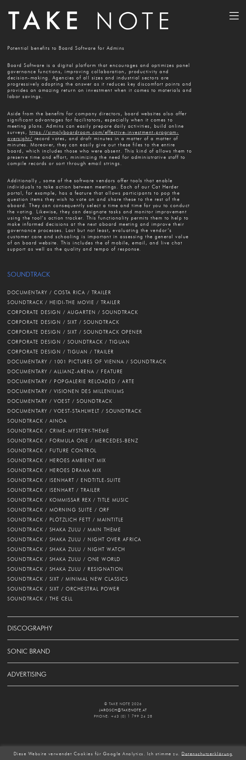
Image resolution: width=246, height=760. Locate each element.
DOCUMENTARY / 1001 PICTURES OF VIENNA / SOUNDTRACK (86, 361)
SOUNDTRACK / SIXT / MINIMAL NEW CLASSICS (67, 579)
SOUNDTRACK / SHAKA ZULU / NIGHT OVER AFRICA (74, 539)
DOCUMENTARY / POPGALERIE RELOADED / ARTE (71, 381)
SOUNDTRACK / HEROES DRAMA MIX (54, 470)
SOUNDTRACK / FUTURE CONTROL (52, 450)
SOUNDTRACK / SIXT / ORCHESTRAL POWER (63, 589)
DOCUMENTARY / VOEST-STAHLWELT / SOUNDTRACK (74, 411)
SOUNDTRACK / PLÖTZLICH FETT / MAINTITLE (65, 520)
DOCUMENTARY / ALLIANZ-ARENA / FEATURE (65, 371)
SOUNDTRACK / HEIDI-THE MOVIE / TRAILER (63, 302)
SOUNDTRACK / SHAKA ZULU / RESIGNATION (65, 569)
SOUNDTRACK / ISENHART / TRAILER (53, 490)
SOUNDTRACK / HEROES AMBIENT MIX (56, 460)
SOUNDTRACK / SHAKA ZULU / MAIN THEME (64, 529)
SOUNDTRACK (28, 274)
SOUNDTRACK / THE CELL (40, 599)
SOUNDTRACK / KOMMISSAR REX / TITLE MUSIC (68, 500)
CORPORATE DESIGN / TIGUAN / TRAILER (60, 352)
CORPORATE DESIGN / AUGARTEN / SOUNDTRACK (72, 312)
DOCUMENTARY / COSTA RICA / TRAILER (59, 292)
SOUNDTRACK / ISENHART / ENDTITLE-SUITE (64, 480)
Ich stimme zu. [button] (163, 753)
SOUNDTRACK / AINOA (37, 421)
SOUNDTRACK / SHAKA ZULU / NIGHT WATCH (66, 549)
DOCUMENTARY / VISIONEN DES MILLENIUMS (65, 391)
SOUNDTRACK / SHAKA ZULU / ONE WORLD (64, 559)
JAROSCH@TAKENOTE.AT (123, 710)
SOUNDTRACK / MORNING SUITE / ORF (58, 510)
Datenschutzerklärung (206, 753)
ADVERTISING (27, 674)
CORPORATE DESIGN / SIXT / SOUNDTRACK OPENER (75, 332)
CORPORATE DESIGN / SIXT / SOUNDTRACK (63, 322)
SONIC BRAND (28, 651)
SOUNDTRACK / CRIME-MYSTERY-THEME (58, 431)
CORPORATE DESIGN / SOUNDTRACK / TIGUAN (68, 342)
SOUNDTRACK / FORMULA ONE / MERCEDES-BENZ (72, 440)
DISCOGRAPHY (29, 628)
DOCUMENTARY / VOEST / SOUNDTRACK (59, 401)
